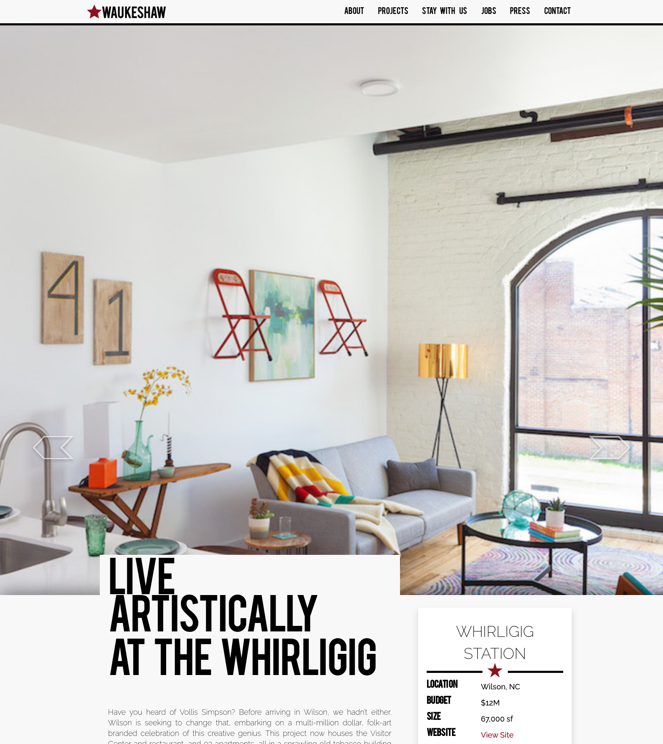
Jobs (488, 12)
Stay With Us (444, 12)
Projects (393, 12)
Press (520, 12)
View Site (497, 734)
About (354, 12)
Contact (557, 12)
